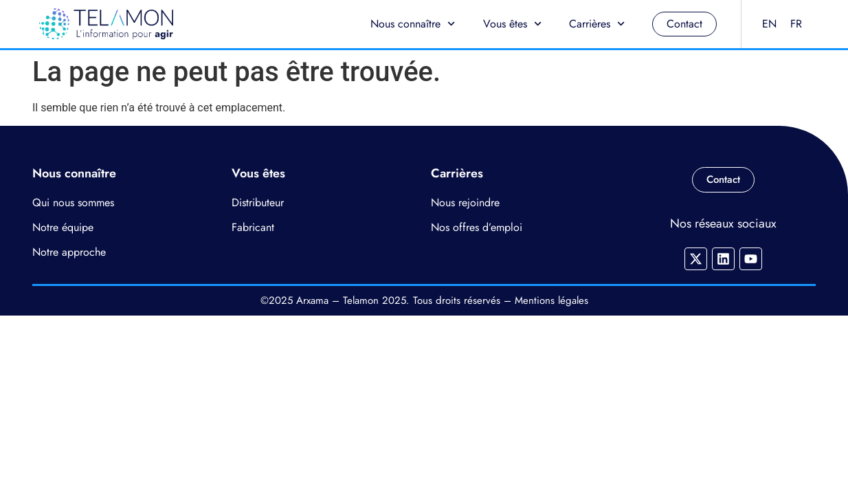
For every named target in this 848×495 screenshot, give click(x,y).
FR (796, 24)
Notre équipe (62, 227)
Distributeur (258, 202)
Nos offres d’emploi (476, 227)
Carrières (597, 23)
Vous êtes (512, 23)
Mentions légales (551, 300)
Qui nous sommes (73, 202)
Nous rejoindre (465, 202)
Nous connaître (412, 23)
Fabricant (253, 227)
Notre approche (69, 252)
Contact (684, 24)
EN (769, 24)
